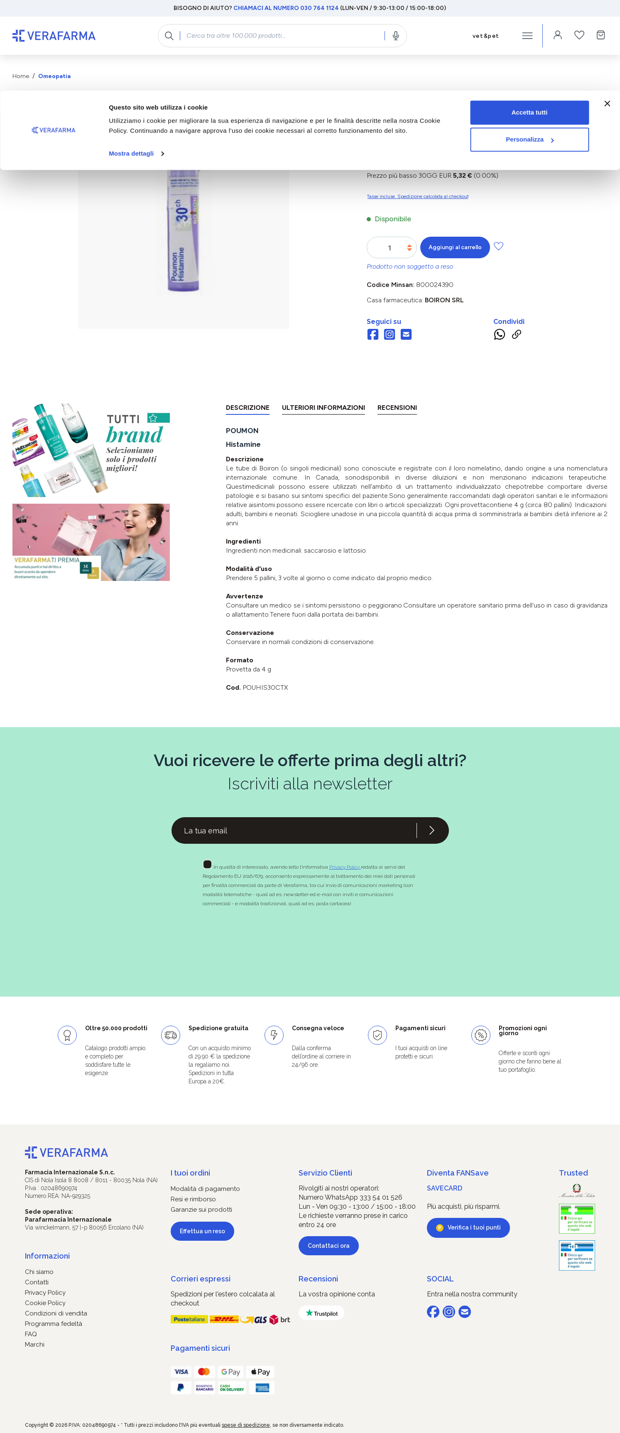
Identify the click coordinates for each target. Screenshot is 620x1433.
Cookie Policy (45, 1303)
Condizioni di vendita (56, 1313)
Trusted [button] (573, 1172)
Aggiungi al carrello (455, 247)
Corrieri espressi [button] (200, 1278)
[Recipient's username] (294, 830)
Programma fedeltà (53, 1324)
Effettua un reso (202, 1231)
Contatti (37, 1282)
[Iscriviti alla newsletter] (432, 830)
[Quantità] (390, 247)
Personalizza (530, 49)
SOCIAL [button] (440, 1278)
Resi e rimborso (193, 1199)
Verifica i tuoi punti (474, 1227)
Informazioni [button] (47, 1256)
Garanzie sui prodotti (201, 1209)
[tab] (248, 409)
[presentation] (286, 937)
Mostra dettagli (131, 62)
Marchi (34, 1344)
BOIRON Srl (444, 300)
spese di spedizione (246, 1425)
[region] (183, 231)
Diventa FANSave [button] (458, 1172)
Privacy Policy (345, 867)
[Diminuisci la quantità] (409, 249)
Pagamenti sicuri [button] (200, 1348)
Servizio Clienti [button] (325, 1172)
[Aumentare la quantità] (409, 245)
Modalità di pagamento (205, 1189)
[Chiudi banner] (607, 13)
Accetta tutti (530, 21)
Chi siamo (39, 1272)
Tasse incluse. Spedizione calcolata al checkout (418, 196)
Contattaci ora (329, 1245)
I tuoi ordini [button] (190, 1172)
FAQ (31, 1334)
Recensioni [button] (318, 1278)
